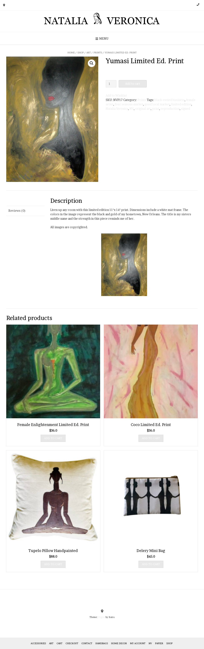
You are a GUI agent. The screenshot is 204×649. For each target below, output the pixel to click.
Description (17, 201)
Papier (159, 643)
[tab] (25, 201)
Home (71, 52)
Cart (59, 643)
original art (143, 108)
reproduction (170, 108)
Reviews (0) (16, 211)
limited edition (181, 104)
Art (88, 52)
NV (132, 108)
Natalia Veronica (117, 108)
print (155, 108)
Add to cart (132, 83)
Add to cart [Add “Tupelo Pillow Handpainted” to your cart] (53, 564)
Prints (97, 52)
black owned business (170, 100)
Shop (80, 52)
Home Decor (119, 643)
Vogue (101, 617)
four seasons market (129, 104)
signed (185, 108)
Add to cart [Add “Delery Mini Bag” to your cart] (151, 564)
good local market (157, 104)
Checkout (71, 643)
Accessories (38, 643)
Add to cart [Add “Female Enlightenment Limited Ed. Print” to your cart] (53, 438)
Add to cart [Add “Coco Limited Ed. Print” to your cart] (151, 438)
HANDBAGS (101, 643)
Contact (86, 643)
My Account (137, 643)
